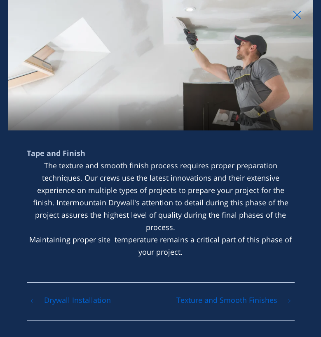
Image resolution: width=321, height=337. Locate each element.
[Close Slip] (297, 15)
